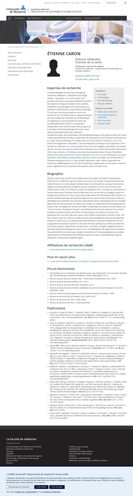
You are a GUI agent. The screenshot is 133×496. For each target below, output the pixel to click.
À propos (11, 56)
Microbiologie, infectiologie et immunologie (22, 458)
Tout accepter (57, 487)
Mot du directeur (15, 52)
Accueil (9, 18)
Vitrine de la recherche (107, 111)
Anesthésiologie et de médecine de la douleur (24, 447)
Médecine (10, 453)
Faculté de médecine (40, 9)
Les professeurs (32, 47)
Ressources (73, 18)
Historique (12, 60)
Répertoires (48, 3)
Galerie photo (13, 75)
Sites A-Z (84, 3)
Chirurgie (9, 451)
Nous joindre (92, 18)
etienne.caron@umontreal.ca (87, 75)
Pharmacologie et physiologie (80, 453)
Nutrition (9, 463)
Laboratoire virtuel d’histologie (20, 71)
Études (18, 18)
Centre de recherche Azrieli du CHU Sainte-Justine (71, 249)
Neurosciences (12, 460)
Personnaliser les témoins (19, 487)
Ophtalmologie (74, 449)
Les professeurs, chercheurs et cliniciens (24, 64)
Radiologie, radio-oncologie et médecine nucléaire (88, 460)
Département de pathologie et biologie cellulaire (56, 11)
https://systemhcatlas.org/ (73, 157)
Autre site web (104, 120)
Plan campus (75, 3)
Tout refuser (41, 487)
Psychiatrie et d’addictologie (79, 458)
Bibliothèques (65, 3)
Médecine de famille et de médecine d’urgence (24, 456)
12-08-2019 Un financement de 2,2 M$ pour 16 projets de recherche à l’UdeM (84, 261)
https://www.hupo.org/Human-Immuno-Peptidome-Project (73, 154)
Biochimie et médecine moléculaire (19, 449)
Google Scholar (104, 123)
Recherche (34, 18)
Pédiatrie (72, 456)
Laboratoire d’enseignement (19, 67)
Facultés (56, 3)
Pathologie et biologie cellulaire (81, 451)
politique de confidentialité (26, 492)
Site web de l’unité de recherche (107, 116)
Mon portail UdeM (94, 3)
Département (53, 18)
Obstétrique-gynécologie (78, 447)
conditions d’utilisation (52, 492)
